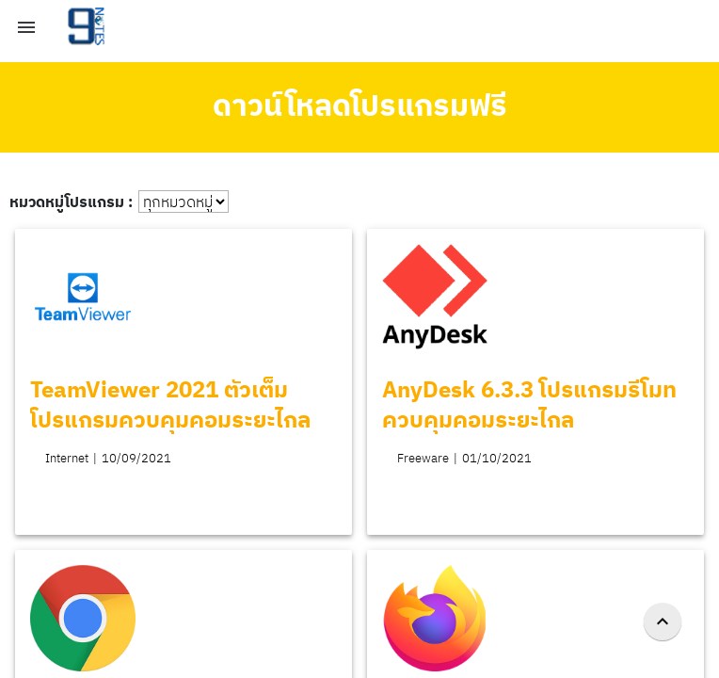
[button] (26, 26)
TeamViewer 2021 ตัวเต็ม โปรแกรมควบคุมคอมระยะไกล (170, 404)
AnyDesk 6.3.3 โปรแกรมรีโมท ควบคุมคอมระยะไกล (529, 404)
